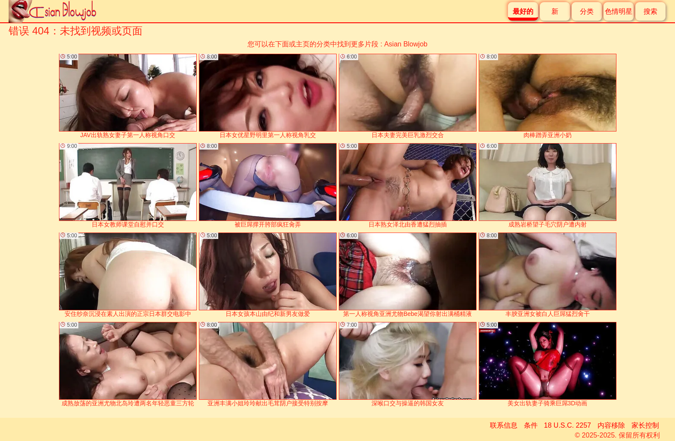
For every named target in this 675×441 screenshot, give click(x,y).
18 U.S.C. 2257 (567, 425)
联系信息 (503, 425)
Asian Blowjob (405, 44)
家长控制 (645, 425)
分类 (587, 11)
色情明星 (618, 11)
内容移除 (611, 425)
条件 (531, 425)
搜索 (650, 11)
